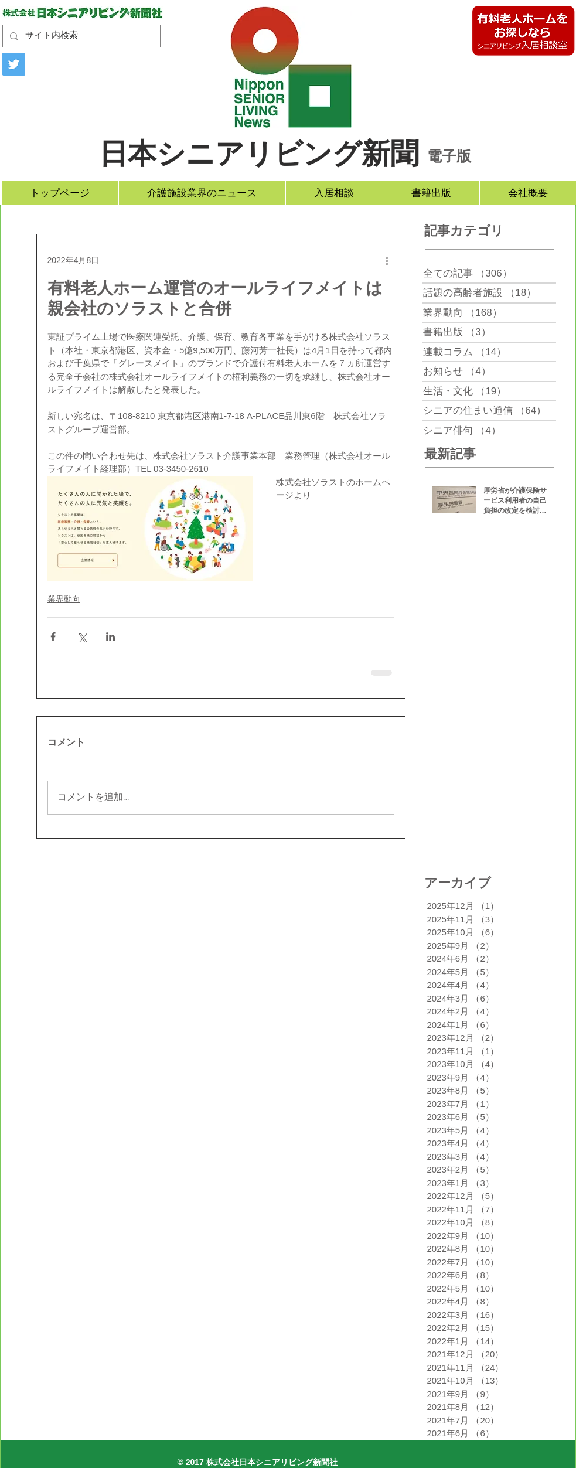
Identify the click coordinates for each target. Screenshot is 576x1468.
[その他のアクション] (387, 260)
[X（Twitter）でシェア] (81, 636)
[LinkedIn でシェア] (110, 636)
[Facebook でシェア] (53, 636)
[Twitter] (13, 64)
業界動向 (63, 599)
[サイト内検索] (80, 36)
